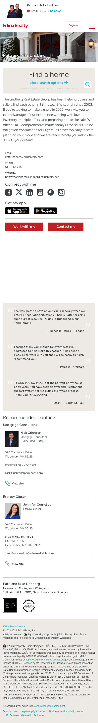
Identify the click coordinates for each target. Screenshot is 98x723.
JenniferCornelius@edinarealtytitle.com (29, 553)
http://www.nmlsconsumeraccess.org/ (45, 659)
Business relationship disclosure (66, 711)
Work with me (24, 227)
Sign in (73, 25)
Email (32, 10)
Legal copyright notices (33, 711)
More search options (49, 83)
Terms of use (10, 711)
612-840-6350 (51, 10)
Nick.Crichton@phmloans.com (24, 472)
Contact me (65, 227)
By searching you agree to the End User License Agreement (49, 88)
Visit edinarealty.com (14, 626)
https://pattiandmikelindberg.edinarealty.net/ (32, 176)
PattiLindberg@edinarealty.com (24, 156)
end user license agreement (50, 706)
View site (14, 483)
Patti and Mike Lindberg (43, 5)
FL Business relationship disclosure (25, 715)
